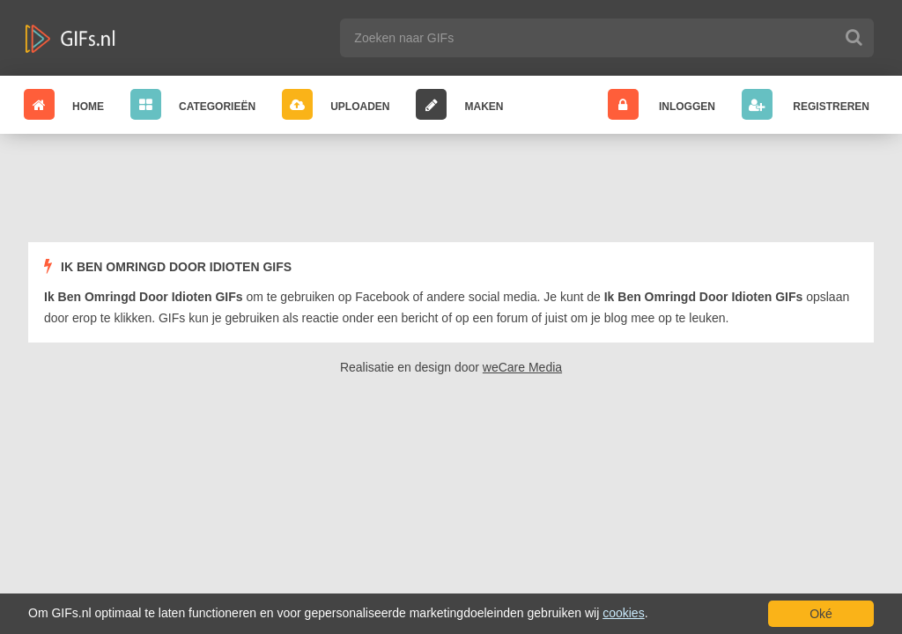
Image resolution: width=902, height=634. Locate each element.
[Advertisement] (451, 191)
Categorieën (192, 104)
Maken (459, 104)
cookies (623, 613)
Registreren (805, 104)
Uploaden (335, 104)
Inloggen (661, 104)
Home (64, 104)
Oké (821, 614)
